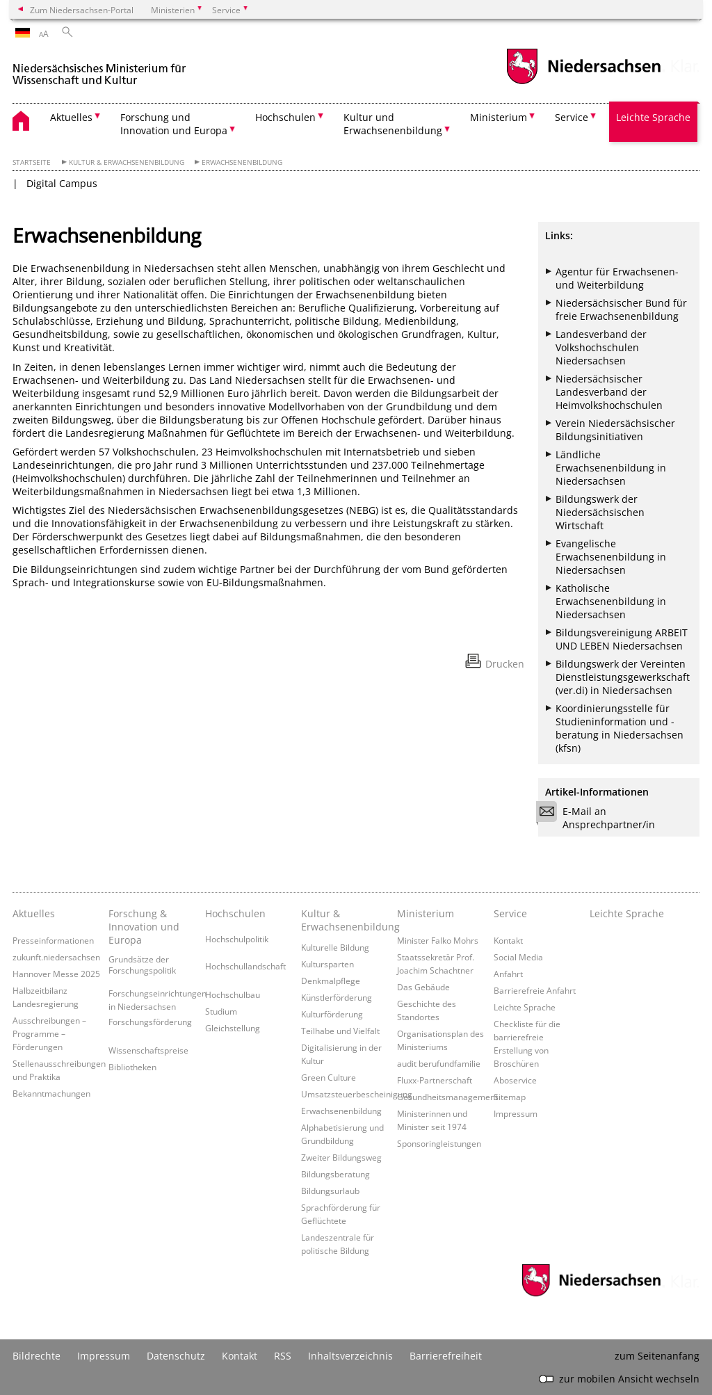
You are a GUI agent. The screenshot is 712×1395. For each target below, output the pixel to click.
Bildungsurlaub (330, 1190)
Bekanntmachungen (51, 1093)
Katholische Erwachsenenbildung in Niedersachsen (611, 601)
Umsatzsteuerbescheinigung (356, 1093)
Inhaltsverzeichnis (350, 1355)
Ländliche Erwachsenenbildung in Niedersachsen (611, 467)
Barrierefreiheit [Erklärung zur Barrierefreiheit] (446, 1355)
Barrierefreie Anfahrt (535, 990)
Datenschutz (176, 1355)
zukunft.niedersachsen (56, 956)
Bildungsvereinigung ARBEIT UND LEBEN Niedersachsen (622, 639)
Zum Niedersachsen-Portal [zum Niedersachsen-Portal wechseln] (82, 9)
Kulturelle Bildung (335, 947)
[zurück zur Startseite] (99, 68)
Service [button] (571, 117)
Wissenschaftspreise (148, 1050)
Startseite (32, 162)
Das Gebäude (423, 986)
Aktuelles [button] (71, 117)
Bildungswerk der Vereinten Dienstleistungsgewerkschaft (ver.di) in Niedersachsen (623, 677)
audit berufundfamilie (438, 1063)
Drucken (504, 663)
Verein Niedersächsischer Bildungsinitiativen (615, 430)
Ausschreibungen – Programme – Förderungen (49, 1033)
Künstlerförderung (336, 997)
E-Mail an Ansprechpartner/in (600, 818)
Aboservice (515, 1080)
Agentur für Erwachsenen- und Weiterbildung (617, 278)
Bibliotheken (132, 1066)
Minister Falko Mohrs (437, 940)
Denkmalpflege (330, 980)
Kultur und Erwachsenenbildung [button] (392, 124)
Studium (221, 1011)
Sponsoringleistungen (439, 1143)
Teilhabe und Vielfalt (340, 1030)
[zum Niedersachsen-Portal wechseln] (583, 82)
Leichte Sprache (653, 117)
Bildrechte (36, 1355)
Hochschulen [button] (285, 117)
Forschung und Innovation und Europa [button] (173, 124)
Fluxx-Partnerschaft (434, 1080)
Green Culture (328, 1077)
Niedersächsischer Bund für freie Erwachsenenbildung (621, 309)
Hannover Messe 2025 (56, 973)
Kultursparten (327, 963)
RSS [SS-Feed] (282, 1355)
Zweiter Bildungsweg (341, 1157)
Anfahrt (508, 973)
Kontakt (508, 940)
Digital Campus (61, 183)
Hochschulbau (232, 994)
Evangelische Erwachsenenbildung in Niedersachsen (611, 556)
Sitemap (510, 1096)
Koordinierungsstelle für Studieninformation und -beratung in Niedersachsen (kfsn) (619, 728)
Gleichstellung (232, 1027)
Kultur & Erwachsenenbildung (126, 162)
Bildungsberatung (335, 1173)
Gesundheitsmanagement (447, 1096)
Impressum (515, 1113)
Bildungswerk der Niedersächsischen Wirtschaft (600, 512)
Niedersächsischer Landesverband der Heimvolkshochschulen (609, 392)
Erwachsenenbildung (242, 162)
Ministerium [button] (498, 117)
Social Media (518, 956)
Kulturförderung (332, 1013)
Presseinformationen (53, 940)
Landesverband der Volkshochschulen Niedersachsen (601, 347)
